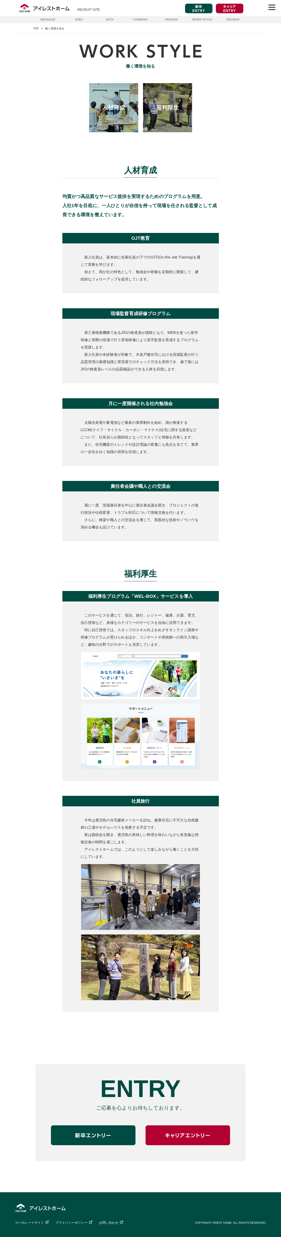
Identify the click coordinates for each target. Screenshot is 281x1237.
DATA (109, 19)
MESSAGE (47, 19)
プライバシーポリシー (71, 1222)
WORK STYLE (202, 19)
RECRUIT (233, 19)
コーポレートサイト (29, 1222)
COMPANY (140, 19)
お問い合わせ (108, 1222)
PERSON (171, 19)
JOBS (79, 19)
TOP (36, 28)
